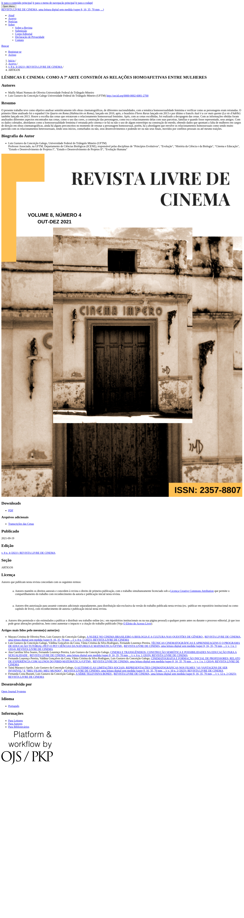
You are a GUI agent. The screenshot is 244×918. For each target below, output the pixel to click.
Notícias (12, 21)
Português (13, 706)
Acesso (12, 54)
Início (11, 60)
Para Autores (15, 723)
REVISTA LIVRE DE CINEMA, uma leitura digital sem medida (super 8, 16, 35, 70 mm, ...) (52, 9)
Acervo (12, 18)
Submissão (21, 30)
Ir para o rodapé (84, 2)
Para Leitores (15, 720)
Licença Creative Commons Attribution (192, 590)
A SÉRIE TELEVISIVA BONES (94, 673)
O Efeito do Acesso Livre (137, 623)
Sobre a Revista (23, 27)
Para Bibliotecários (18, 726)
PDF (10, 510)
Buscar (5, 45)
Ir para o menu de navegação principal (54, 2)
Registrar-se (14, 51)
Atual (11, 15)
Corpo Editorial (23, 33)
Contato (19, 40)
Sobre (11, 24)
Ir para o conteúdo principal (16, 2)
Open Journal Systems (13, 691)
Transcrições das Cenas (21, 523)
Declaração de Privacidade (29, 37)
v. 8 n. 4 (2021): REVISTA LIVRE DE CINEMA (35, 66)
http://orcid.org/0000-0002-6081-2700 (128, 95)
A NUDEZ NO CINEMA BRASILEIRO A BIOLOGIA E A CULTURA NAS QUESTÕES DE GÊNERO (145, 636)
